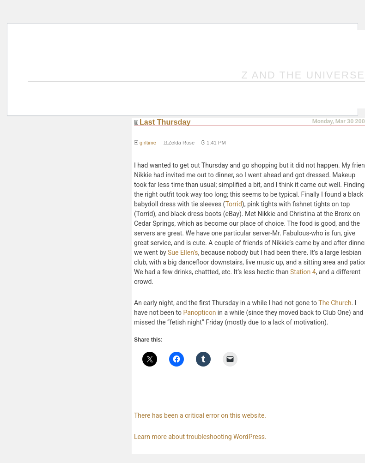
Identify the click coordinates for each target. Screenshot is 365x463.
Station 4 (303, 272)
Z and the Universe (303, 75)
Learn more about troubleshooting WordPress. (200, 436)
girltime (148, 142)
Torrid (233, 204)
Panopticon (199, 312)
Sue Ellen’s (183, 252)
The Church (334, 303)
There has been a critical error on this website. (200, 415)
